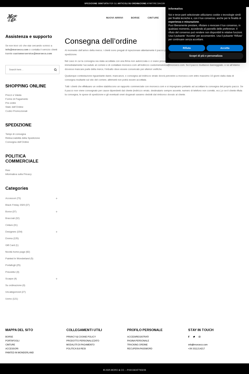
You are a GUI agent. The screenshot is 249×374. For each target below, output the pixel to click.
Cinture (9, 225)
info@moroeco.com (16, 49)
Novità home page (15, 251)
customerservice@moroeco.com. (168, 65)
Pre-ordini (10, 103)
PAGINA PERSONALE (138, 340)
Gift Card (10, 245)
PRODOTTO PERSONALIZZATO (82, 340)
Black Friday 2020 (15, 205)
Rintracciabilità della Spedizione (22, 138)
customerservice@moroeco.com (32, 53)
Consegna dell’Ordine (17, 142)
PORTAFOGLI (12, 340)
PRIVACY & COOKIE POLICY (81, 337)
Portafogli (10, 265)
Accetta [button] (225, 356)
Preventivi (10, 272)
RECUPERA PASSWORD (139, 348)
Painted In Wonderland (17, 258)
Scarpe (9, 278)
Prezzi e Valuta (13, 95)
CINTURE (10, 344)
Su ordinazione (13, 285)
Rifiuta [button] (187, 356)
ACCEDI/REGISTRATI (138, 337)
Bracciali (10, 218)
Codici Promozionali (16, 111)
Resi (7, 170)
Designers (10, 231)
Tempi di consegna (15, 134)
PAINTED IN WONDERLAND (19, 352)
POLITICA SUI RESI (76, 348)
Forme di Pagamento (16, 99)
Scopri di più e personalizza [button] (205, 364)
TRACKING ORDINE (137, 344)
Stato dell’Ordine (14, 107)
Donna (9, 238)
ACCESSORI (11, 348)
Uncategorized (13, 292)
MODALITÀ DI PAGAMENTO (80, 344)
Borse (8, 211)
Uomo (8, 298)
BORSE (9, 337)
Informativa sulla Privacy (18, 174)
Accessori (10, 198)
